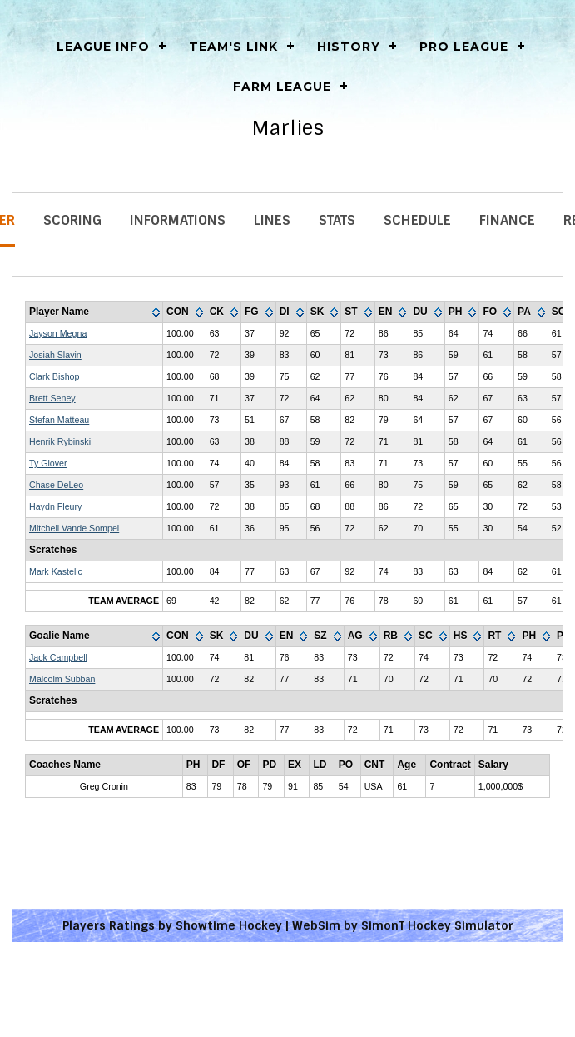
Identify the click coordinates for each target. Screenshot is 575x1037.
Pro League (463, 46)
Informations (178, 220)
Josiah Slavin (55, 355)
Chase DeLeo (56, 485)
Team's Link (233, 46)
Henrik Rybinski (60, 441)
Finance (507, 220)
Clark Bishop (54, 376)
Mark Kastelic (55, 571)
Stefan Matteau (59, 420)
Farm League (282, 86)
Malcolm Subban (62, 679)
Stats (337, 220)
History (348, 46)
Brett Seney (52, 398)
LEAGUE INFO (103, 46)
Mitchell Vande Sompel (74, 528)
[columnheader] (94, 312)
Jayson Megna (58, 333)
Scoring (72, 220)
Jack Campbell (58, 657)
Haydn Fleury (55, 506)
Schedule (417, 220)
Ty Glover (48, 463)
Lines (272, 220)
